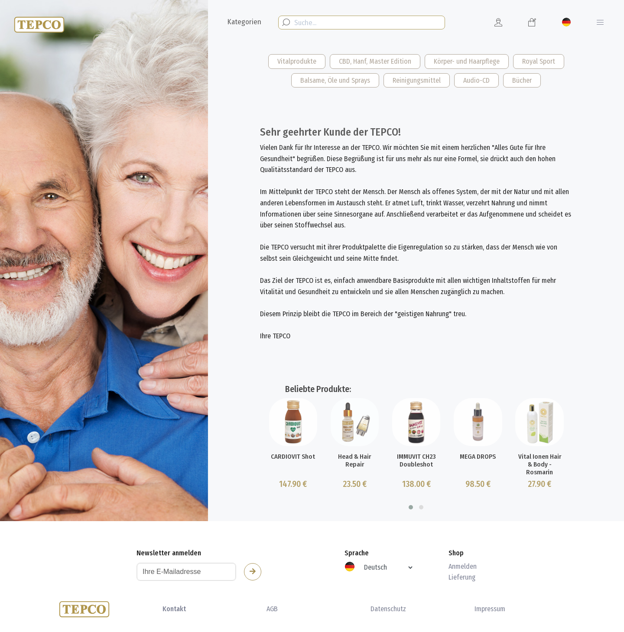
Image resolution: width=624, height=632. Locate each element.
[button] (411, 538)
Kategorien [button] (244, 21)
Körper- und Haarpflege (467, 61)
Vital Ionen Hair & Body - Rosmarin (539, 494)
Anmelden (462, 566)
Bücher (522, 80)
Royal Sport (538, 61)
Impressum (489, 609)
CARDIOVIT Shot (293, 487)
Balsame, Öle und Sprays (335, 80)
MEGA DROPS (478, 487)
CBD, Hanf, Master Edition (375, 61)
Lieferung (461, 577)
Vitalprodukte (296, 61)
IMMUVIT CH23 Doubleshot (416, 491)
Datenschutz (388, 609)
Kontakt (174, 609)
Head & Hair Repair (354, 491)
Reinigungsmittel (417, 80)
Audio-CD (476, 80)
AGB (272, 609)
